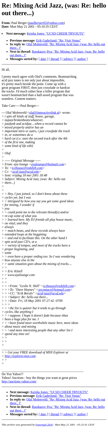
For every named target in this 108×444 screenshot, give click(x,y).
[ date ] (43, 59)
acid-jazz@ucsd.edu (25, 171)
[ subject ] (68, 59)
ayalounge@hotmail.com (47, 164)
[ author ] (81, 59)
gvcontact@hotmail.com (54, 289)
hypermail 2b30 (44, 424)
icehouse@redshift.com (27, 168)
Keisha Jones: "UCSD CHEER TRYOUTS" (55, 33)
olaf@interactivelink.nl (44, 112)
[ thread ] (55, 59)
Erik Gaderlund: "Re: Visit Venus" (58, 40)
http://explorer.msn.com (20, 356)
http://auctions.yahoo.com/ (19, 381)
